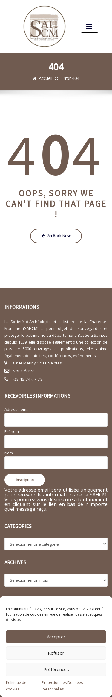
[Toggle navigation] (89, 26)
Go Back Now (56, 235)
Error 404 (70, 78)
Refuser (56, 653)
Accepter (56, 636)
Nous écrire (22, 369)
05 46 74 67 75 (25, 377)
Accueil (46, 78)
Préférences (56, 669)
